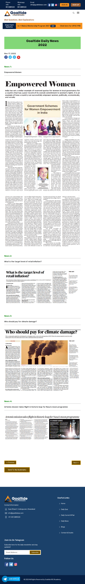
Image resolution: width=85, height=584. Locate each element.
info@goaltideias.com (15, 513)
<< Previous (10, 462)
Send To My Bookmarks (17, 470)
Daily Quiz (64, 509)
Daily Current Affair (68, 515)
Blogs (63, 527)
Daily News (65, 521)
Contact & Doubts (67, 533)
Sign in (65, 5)
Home (63, 503)
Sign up (75, 5)
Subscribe (35, 552)
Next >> (76, 463)
